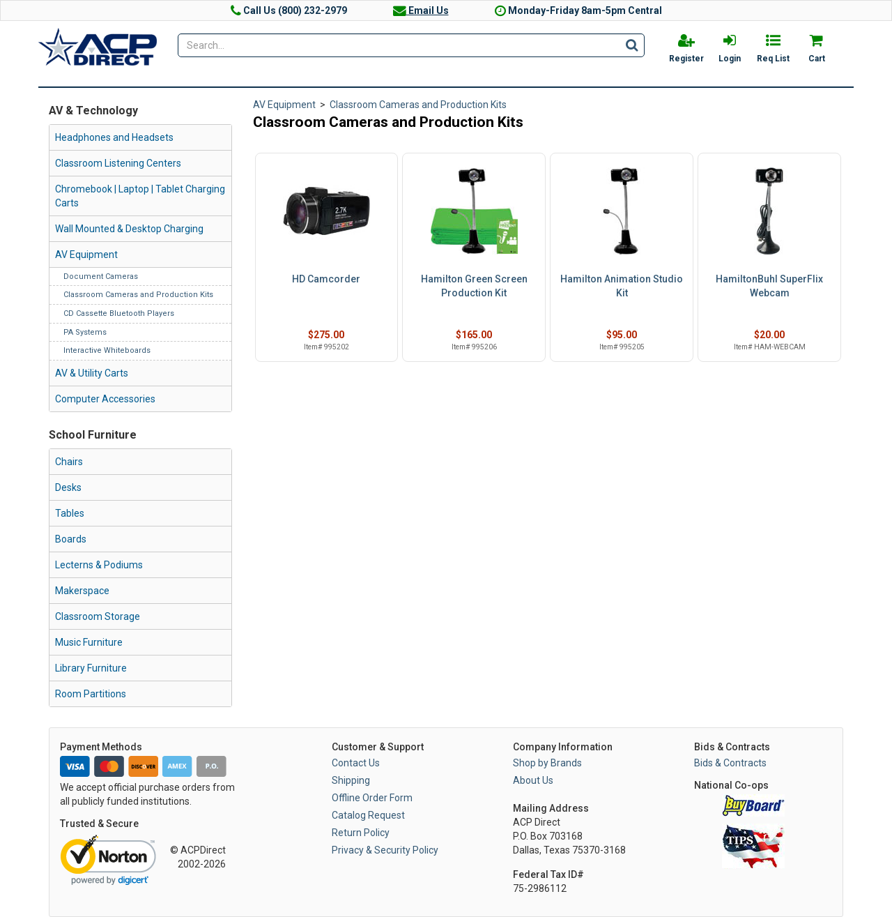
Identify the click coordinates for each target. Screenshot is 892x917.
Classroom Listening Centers (118, 163)
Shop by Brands (547, 762)
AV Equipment (86, 254)
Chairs (69, 461)
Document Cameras (100, 276)
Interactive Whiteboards (107, 350)
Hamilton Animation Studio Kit (621, 285)
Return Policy (361, 832)
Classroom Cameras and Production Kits (138, 294)
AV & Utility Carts (91, 373)
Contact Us (356, 762)
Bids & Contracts (730, 762)
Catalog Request (368, 815)
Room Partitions (90, 693)
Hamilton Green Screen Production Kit (474, 285)
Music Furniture (89, 642)
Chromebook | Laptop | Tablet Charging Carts (140, 196)
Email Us (421, 10)
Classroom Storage (97, 616)
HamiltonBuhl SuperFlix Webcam (769, 285)
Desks (68, 487)
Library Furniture (91, 668)
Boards (70, 539)
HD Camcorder (326, 279)
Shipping (351, 780)
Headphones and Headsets (114, 137)
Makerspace (82, 590)
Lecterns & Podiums (99, 564)
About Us (533, 780)
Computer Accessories (105, 398)
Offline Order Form (372, 797)
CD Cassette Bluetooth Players (118, 313)
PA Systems (85, 332)
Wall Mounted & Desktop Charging (129, 228)
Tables (69, 513)
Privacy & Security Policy (385, 850)
